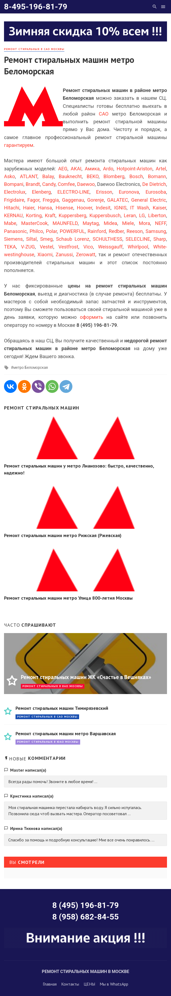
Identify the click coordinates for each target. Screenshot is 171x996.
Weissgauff (110, 247)
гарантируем (18, 145)
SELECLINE (138, 239)
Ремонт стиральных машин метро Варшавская (65, 733)
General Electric (148, 200)
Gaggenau (73, 200)
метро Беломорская (30, 367)
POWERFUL (72, 231)
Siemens (13, 239)
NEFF (160, 223)
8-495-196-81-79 (35, 6)
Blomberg (113, 176)
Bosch (136, 176)
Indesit (103, 207)
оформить (91, 317)
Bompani (14, 184)
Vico (88, 247)
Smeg (46, 239)
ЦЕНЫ (89, 984)
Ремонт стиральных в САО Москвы (34, 49)
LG (142, 215)
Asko (9, 176)
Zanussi (64, 254)
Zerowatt (85, 254)
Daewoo (86, 184)
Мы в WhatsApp (114, 984)
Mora (144, 223)
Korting (34, 215)
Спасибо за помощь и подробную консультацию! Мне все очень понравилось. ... (81, 839)
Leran (130, 215)
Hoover (84, 207)
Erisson (104, 192)
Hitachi (11, 207)
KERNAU (13, 215)
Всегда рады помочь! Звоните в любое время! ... (52, 781)
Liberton (157, 215)
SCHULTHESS (107, 239)
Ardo (108, 168)
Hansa (45, 207)
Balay (48, 176)
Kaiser (159, 207)
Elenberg (41, 192)
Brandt (33, 184)
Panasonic (15, 231)
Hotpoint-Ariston (134, 168)
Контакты (70, 984)
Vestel (46, 247)
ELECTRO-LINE (73, 192)
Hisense (64, 207)
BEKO (93, 176)
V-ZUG (28, 247)
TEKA (10, 247)
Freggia (51, 200)
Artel (161, 168)
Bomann (157, 176)
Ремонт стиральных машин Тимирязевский (61, 708)
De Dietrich (154, 184)
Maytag (91, 223)
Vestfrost (69, 247)
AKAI (76, 168)
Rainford (97, 231)
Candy (49, 184)
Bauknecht (70, 176)
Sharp (159, 239)
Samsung (156, 231)
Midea (110, 223)
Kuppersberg (72, 215)
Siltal (31, 239)
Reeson (135, 231)
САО (103, 114)
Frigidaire (14, 200)
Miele (128, 223)
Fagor (33, 200)
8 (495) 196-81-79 (85, 905)
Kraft (50, 215)
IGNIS (120, 207)
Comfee (66, 184)
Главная (50, 984)
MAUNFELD (65, 223)
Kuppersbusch (105, 215)
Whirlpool (138, 247)
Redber (116, 231)
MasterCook (34, 223)
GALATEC (117, 200)
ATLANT (28, 176)
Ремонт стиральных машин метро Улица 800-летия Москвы (68, 598)
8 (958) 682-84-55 (85, 916)
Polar (51, 231)
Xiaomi (45, 254)
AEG (62, 168)
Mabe (10, 223)
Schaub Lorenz (72, 239)
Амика (92, 168)
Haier (28, 207)
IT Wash (139, 207)
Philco (36, 231)
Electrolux (14, 192)
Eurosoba (156, 192)
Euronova (129, 192)
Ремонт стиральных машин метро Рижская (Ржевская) (63, 535)
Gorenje (95, 200)
